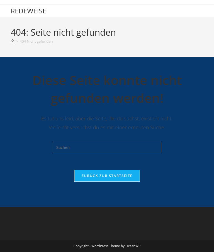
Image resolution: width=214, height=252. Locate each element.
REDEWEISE (28, 10)
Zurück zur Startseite (107, 175)
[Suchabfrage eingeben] (107, 147)
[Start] (12, 41)
